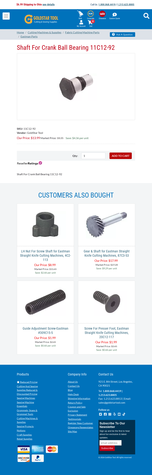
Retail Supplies (24, 438)
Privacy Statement (77, 414)
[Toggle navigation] (6, 16)
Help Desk (73, 394)
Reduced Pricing (27, 382)
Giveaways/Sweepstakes (80, 427)
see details (49, 4)
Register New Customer (80, 423)
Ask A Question (122, 34)
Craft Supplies (24, 434)
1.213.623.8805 (125, 4)
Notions (21, 430)
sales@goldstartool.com (111, 402)
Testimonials (74, 419)
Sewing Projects (25, 426)
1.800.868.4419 (106, 4)
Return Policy (75, 402)
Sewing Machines (26, 398)
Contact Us (74, 385)
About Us (73, 381)
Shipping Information (79, 398)
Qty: (75, 155)
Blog (70, 390)
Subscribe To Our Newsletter (112, 425)
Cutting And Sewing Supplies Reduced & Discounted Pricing (27, 390)
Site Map (72, 431)
